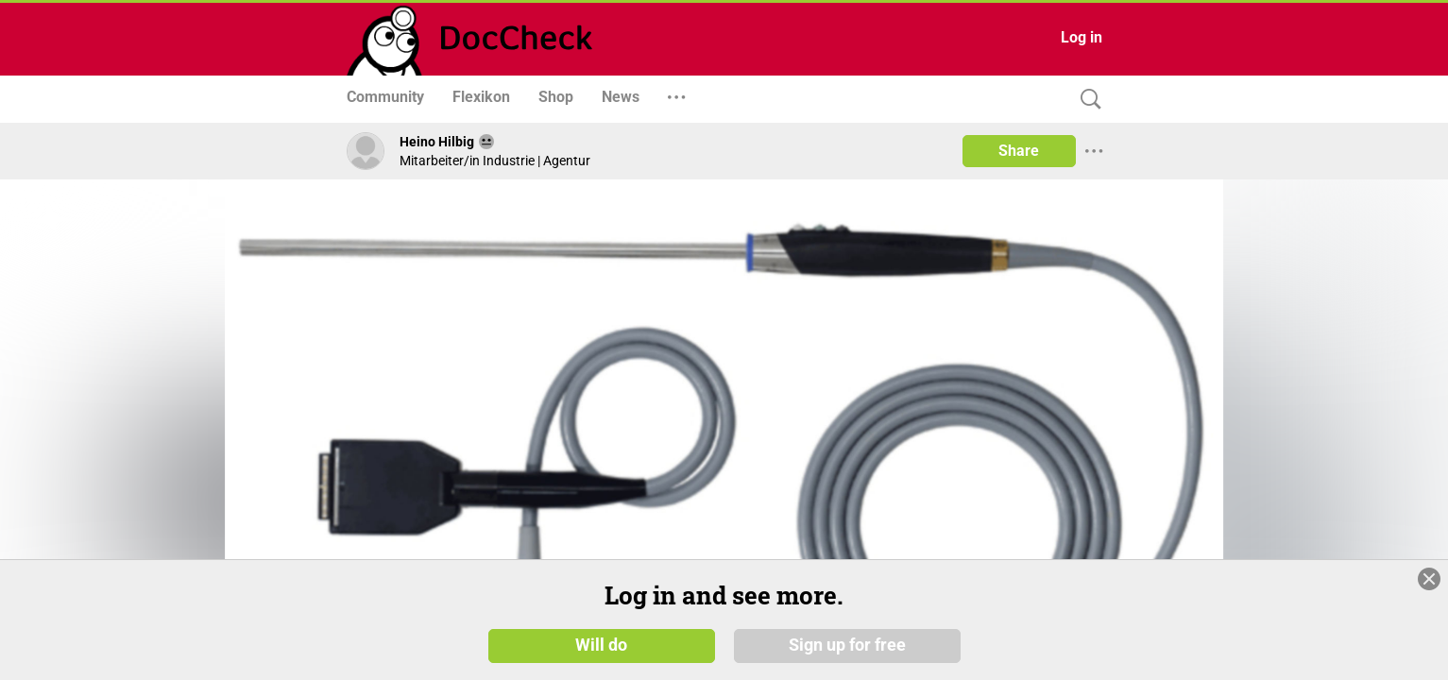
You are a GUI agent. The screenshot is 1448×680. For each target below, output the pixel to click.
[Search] (1086, 100)
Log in (1081, 37)
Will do (601, 644)
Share (1018, 151)
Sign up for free (847, 644)
